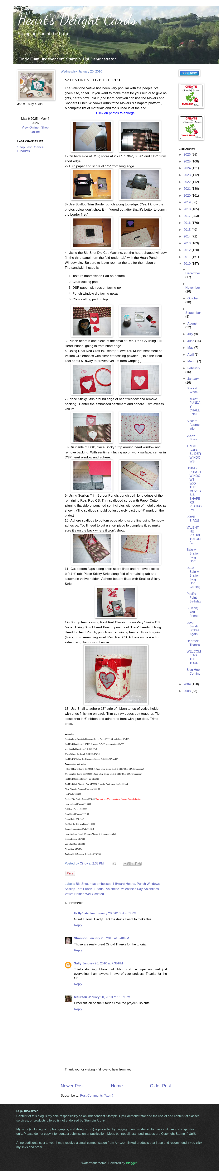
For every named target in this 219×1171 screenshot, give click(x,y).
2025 (188, 161)
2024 (188, 168)
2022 (188, 182)
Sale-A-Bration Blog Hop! (193, 555)
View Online (30, 127)
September (193, 313)
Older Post (160, 1085)
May (190, 347)
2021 (188, 188)
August (192, 323)
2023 (188, 175)
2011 (188, 257)
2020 (188, 195)
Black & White (192, 390)
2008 (188, 691)
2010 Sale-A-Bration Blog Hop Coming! (194, 577)
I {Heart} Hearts (124, 884)
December (192, 273)
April (191, 354)
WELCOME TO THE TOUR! (194, 657)
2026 (188, 154)
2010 (188, 263)
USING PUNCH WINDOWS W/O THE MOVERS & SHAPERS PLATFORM (194, 489)
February (193, 368)
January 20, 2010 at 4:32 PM (116, 913)
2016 (188, 223)
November (192, 287)
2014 (188, 236)
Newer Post (72, 1085)
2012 (188, 250)
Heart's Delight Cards (77, 19)
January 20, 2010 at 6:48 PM (109, 938)
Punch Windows (148, 884)
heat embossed (100, 884)
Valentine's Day (131, 889)
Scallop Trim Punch (78, 889)
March (192, 361)
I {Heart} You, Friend (192, 612)
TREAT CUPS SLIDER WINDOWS (194, 453)
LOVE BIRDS (193, 518)
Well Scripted (94, 894)
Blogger (131, 1163)
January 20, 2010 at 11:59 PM (109, 997)
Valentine (112, 889)
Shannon (81, 938)
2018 (188, 209)
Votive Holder (74, 894)
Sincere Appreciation (193, 424)
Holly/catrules (84, 913)
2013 (188, 243)
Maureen (80, 997)
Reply (78, 925)
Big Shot (82, 884)
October (193, 298)
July (190, 334)
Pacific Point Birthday (194, 597)
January (193, 379)
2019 (188, 202)
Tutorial (99, 889)
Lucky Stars (192, 437)
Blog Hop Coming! (194, 671)
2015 (188, 230)
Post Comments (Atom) (96, 1095)
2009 (188, 684)
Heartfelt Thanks (193, 643)
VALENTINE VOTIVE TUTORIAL (194, 535)
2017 (188, 216)
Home (117, 1085)
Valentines (151, 889)
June (191, 341)
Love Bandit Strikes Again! (193, 628)
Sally (77, 963)
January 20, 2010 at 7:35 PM (103, 963)
